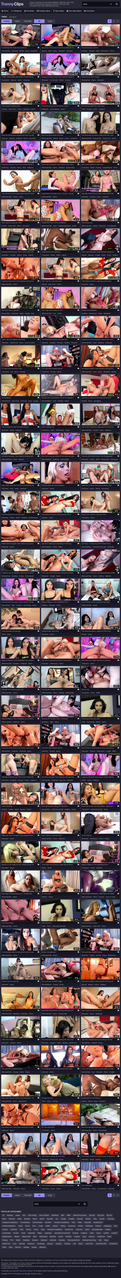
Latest (17, 21)
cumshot (34, 51)
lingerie (24, 518)
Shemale (62, 1240)
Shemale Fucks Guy (89, 1240)
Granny (28, 1229)
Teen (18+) (89, 1244)
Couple (102, 1219)
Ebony (27, 1226)
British (42, 1219)
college (61, 693)
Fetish (48, 1226)
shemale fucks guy (100, 547)
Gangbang (107, 1226)
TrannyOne (85, 167)
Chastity (71, 1219)
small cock (54, 80)
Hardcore (79, 1229)
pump (59, 1189)
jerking (115, 255)
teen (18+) (12, 109)
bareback (107, 313)
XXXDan (4, 109)
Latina (98, 1233)
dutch (33, 109)
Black (19, 1219)
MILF (52, 722)
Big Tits (109, 1215)
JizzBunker (85, 693)
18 (12, 372)
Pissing (4, 1240)
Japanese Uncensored (62, 1233)
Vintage (26, 1247)
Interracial (31, 1233)
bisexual (15, 51)
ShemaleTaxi (6, 51)
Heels (87, 1229)
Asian (18, 1215)
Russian (35, 1240)
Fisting (63, 1226)
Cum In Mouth (37, 1222)
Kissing (75, 1233)
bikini (60, 547)
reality (28, 313)
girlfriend (27, 109)
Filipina (55, 1226)
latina (104, 255)
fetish (62, 80)
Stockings (40, 1244)
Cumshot (48, 1222)
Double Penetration (8, 1226)
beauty (114, 372)
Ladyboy (84, 1233)
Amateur (10, 1215)
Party (109, 1236)
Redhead (26, 1240)
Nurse (61, 1236)
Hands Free (69, 1229)
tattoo (20, 255)
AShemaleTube (47, 138)
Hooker (15, 1233)
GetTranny (5, 167)
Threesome (113, 1244)
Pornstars (29, 11)
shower (13, 1043)
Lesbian (114, 1233)
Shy (100, 1240)
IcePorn (4, 226)
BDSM (22, 51)
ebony (56, 138)
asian (68, 430)
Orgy (84, 1236)
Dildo (80, 1222)
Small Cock (6, 1244)
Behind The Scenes (79, 1215)
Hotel (23, 1233)
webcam (62, 51)
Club (95, 1219)
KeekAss (84, 51)
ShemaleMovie (46, 401)
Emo (34, 1226)
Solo (14, 1244)
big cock (63, 780)
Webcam (42, 1247)
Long (50, 21)
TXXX (83, 109)
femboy (60, 401)
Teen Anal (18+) (101, 1244)
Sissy (106, 1240)
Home (4, 11)
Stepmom (31, 1244)
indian (22, 576)
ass (55, 313)
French (80, 1226)
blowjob (92, 51)
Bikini (4, 1219)
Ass (24, 1215)
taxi (33, 313)
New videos (58, 11)
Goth (21, 1229)
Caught (63, 1219)
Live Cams (89, 11)
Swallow (67, 1244)
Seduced (44, 1240)
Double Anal (98, 1222)
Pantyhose (101, 1236)
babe (98, 693)
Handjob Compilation (55, 1229)
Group (36, 1229)
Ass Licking (32, 1215)
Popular (7, 21)
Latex (92, 1233)
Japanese (48, 1233)
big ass (13, 80)
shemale (70, 51)
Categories (16, 11)
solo (55, 401)
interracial (114, 459)
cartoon (101, 897)
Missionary (43, 1236)
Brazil (35, 1219)
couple (98, 255)
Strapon (50, 1244)
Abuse (40, 1274)
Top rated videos (73, 11)
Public (18, 1240)
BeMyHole (45, 109)
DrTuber (84, 401)
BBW (68, 1215)
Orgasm (77, 1236)
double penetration (65, 226)
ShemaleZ (45, 80)
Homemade (6, 1233)
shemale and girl (57, 809)
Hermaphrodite (97, 1229)
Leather (106, 1233)
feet (24, 167)
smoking (13, 780)
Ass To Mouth (44, 1215)
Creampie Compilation (10, 1222)
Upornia (44, 51)
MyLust (4, 1159)
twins (27, 51)
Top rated (27, 21)
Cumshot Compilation (61, 1222)
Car (57, 1219)
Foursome (71, 1226)
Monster (53, 1236)
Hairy (43, 1229)
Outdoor (92, 1236)
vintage (22, 372)
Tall (74, 1244)
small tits (74, 138)
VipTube (44, 284)
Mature (16, 1236)
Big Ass (92, 1215)
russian (68, 80)
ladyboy (67, 809)
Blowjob (27, 1219)
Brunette (50, 1219)
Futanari (98, 1226)
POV (11, 1240)
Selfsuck (53, 1240)
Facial (41, 1226)
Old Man (68, 1236)
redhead (19, 138)
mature (93, 751)
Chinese (80, 1219)
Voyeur (34, 1247)
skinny (31, 255)
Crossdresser (25, 1222)
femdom (60, 343)
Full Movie (89, 1226)
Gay (115, 1226)
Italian (40, 1233)
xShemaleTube (46, 197)
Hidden (107, 1229)
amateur (15, 576)
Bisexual (12, 1219)
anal (50, 51)
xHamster (85, 284)
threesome (105, 51)
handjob (52, 343)
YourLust (5, 138)
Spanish (22, 1244)
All (39, 21)
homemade (97, 138)
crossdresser (54, 109)
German (5, 1229)
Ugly (10, 1247)
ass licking (27, 605)
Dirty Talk (88, 1222)
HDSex (44, 868)
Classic (88, 1219)
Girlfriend (14, 1229)
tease (61, 138)
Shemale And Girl (74, 1240)
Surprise (59, 1244)
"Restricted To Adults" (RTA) (28, 1271)
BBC (62, 1215)
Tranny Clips (12, 4)
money (89, 109)
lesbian (67, 343)
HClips (84, 780)
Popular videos (43, 11)
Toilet (4, 1247)
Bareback (55, 1215)
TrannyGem (5, 80)
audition (102, 109)
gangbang (97, 401)
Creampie (110, 1219)
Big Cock (101, 1215)
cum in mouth (30, 343)
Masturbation (6, 1236)
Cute (73, 1222)
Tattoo (80, 1244)
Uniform (18, 1247)
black (92, 167)
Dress (20, 1226)
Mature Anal (26, 1236)
